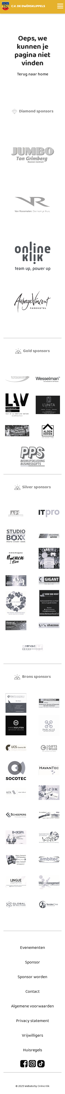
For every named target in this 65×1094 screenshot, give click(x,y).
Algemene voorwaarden (32, 1006)
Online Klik (43, 1086)
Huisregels (32, 1050)
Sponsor (32, 962)
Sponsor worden (32, 977)
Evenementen (32, 947)
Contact (32, 991)
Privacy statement (32, 1021)
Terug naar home (32, 74)
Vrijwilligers (32, 1035)
